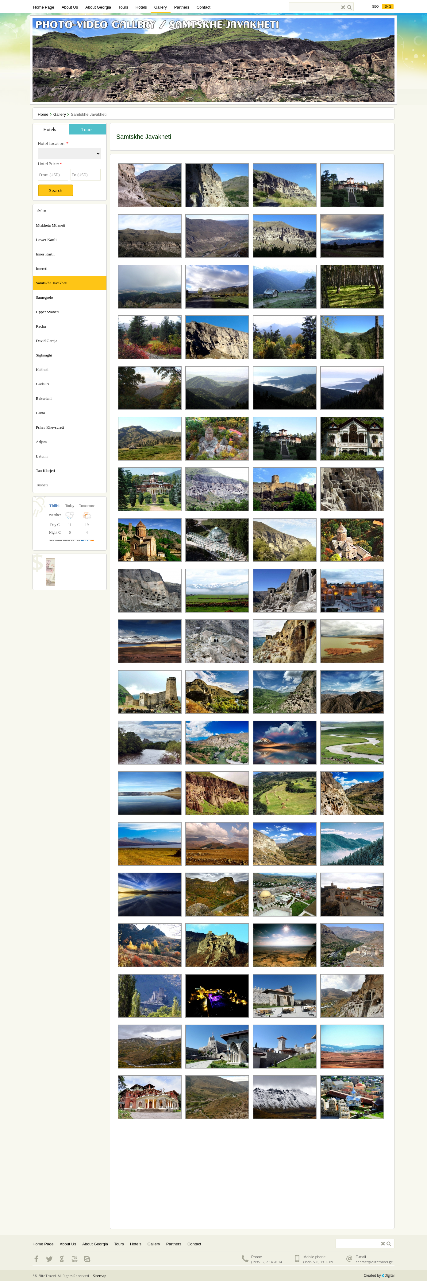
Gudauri (42, 384)
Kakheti (42, 369)
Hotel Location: (53, 143)
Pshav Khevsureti (50, 427)
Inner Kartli (45, 254)
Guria (40, 413)
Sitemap (99, 1275)
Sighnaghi (44, 355)
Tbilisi (41, 210)
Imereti (42, 268)
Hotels (141, 7)
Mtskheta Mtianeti (50, 225)
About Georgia (98, 7)
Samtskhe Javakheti (51, 283)
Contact (203, 7)
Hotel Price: (50, 163)
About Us (70, 7)
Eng (387, 6)
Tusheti (42, 485)
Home (43, 114)
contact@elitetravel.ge (374, 1262)
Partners (181, 7)
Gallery (160, 7)
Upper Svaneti (47, 312)
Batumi (42, 456)
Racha (41, 326)
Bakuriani (44, 398)
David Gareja (46, 340)
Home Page (43, 7)
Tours (123, 7)
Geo (375, 6)
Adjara (41, 441)
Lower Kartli (46, 239)
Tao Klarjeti (45, 470)
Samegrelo (44, 297)
